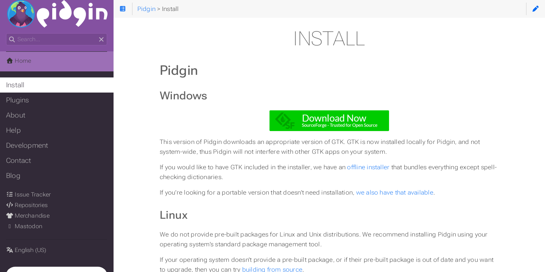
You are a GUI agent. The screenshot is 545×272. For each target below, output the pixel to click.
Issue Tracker (28, 194)
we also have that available (394, 192)
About (15, 115)
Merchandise (28, 215)
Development (27, 145)
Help (13, 130)
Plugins (17, 100)
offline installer (368, 167)
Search (6, 33)
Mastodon (24, 226)
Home (18, 60)
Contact (18, 160)
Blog (13, 175)
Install (15, 85)
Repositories (27, 205)
